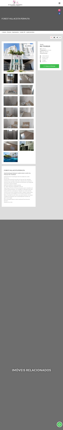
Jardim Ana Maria (30, 32)
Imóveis (4, 32)
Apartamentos (15, 32)
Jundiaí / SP (22, 32)
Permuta (9, 32)
